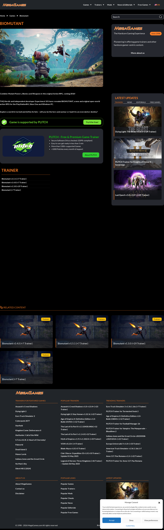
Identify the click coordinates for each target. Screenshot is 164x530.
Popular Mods (67, 493)
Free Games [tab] (155, 102)
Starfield (19, 425)
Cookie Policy (130, 526)
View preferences (151, 520)
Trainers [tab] (119, 102)
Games (12, 16)
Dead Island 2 (21, 449)
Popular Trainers (68, 488)
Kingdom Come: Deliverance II (28, 430)
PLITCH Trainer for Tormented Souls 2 (122, 411)
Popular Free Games (69, 512)
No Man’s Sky (21, 464)
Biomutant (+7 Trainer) (11, 190)
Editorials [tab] (141, 102)
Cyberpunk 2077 (22, 421)
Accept (111, 520)
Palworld (19, 444)
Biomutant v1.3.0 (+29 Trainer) (15, 186)
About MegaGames (23, 484)
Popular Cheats (67, 498)
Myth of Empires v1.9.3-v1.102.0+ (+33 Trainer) (81, 439)
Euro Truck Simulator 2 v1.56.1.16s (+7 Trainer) (126, 406)
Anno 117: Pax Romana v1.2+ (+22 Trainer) (124, 456)
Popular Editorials (68, 508)
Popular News (67, 503)
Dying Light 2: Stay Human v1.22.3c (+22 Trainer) (81, 414)
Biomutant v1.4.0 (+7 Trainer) (14, 182)
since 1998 (155, 33)
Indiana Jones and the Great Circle (29, 459)
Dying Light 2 (20, 411)
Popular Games (67, 484)
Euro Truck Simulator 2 (25, 416)
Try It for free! (92, 122)
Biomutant (24, 16)
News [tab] (129, 102)
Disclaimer (19, 493)
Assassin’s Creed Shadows (26, 406)
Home (2, 16)
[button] (159, 502)
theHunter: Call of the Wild (26, 435)
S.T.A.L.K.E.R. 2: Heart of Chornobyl (30, 440)
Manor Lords (20, 454)
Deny (131, 520)
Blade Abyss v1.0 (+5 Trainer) (73, 448)
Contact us (19, 488)
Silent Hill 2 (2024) (23, 468)
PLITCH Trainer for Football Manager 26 (123, 423)
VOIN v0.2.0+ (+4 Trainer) (72, 444)
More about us (138, 53)
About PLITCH (91, 155)
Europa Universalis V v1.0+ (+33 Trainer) (123, 444)
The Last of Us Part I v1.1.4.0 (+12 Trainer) (78, 434)
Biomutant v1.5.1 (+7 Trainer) (14, 179)
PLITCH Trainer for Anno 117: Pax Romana (124, 461)
